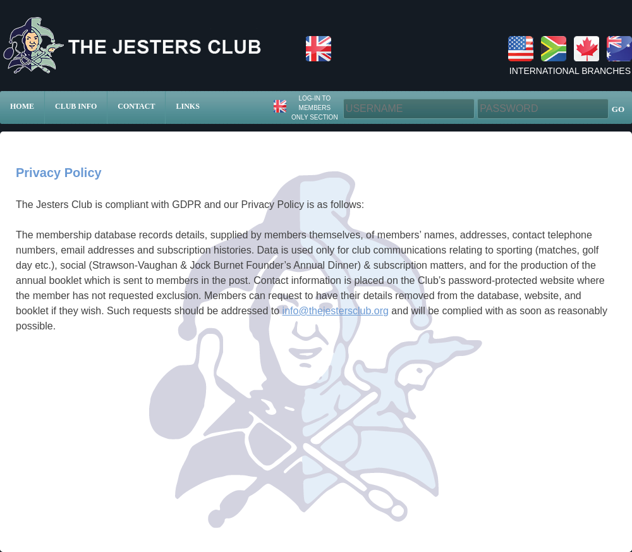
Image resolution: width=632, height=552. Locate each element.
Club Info (76, 106)
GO (618, 109)
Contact (136, 106)
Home (22, 106)
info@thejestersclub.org (336, 310)
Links (187, 106)
